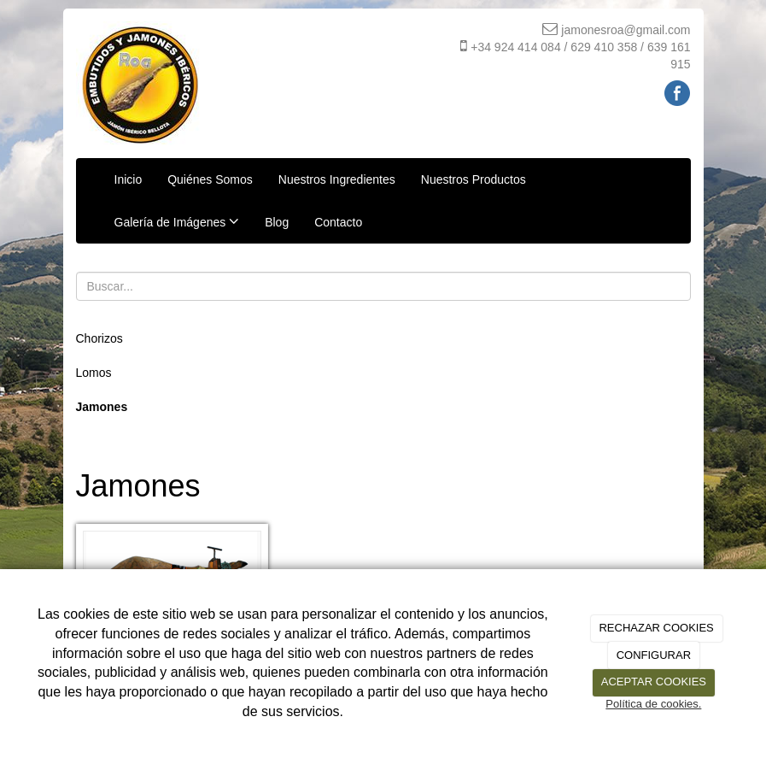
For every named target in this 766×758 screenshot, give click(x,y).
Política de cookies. (653, 703)
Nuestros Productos (473, 179)
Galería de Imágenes (177, 221)
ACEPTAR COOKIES (653, 681)
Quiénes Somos (210, 179)
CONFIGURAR (654, 655)
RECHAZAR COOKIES (656, 627)
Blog (277, 222)
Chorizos (99, 338)
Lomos (94, 372)
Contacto (338, 222)
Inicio (128, 179)
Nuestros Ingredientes (336, 179)
